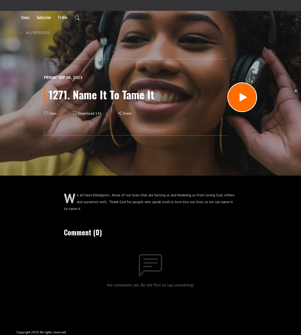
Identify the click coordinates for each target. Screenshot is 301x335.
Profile (62, 17)
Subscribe (44, 17)
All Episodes (35, 32)
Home (25, 17)
